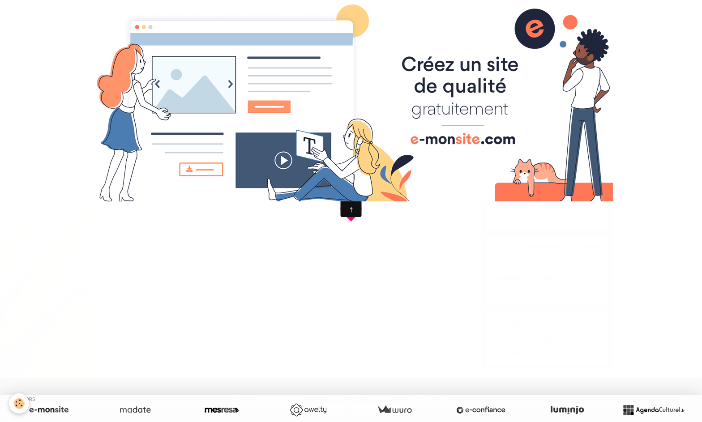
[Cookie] (19, 403)
